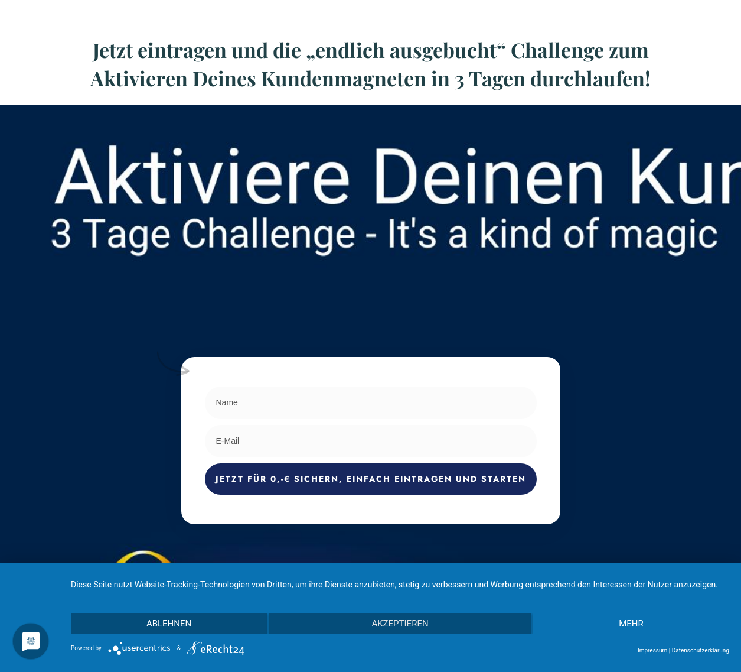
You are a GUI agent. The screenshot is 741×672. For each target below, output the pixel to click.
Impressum (652, 650)
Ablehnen (168, 623)
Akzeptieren (399, 623)
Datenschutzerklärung (700, 650)
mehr (631, 623)
